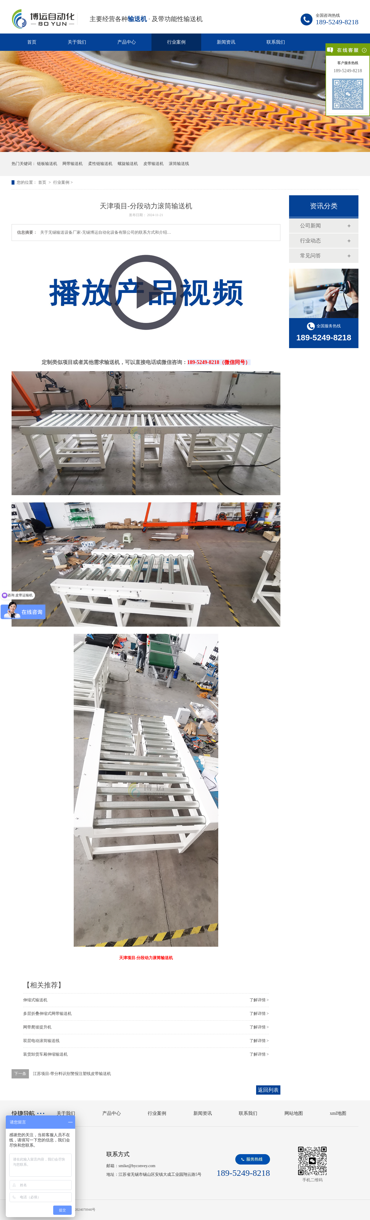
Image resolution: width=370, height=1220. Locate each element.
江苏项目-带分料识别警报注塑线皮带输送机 (72, 1074)
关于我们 (77, 42)
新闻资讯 (226, 42)
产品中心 (126, 42)
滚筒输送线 (179, 163)
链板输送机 (47, 163)
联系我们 (276, 42)
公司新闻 (310, 226)
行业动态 (310, 241)
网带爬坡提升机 (37, 1027)
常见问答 (310, 256)
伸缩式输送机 (35, 1000)
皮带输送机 (153, 163)
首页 (31, 42)
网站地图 (293, 1113)
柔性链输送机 (100, 163)
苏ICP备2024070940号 (79, 1210)
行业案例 (176, 42)
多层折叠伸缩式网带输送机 (47, 1013)
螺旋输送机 (128, 163)
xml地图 (338, 1113)
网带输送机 (72, 163)
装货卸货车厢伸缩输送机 (45, 1054)
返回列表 (268, 1090)
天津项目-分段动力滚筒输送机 (146, 958)
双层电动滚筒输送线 (41, 1041)
